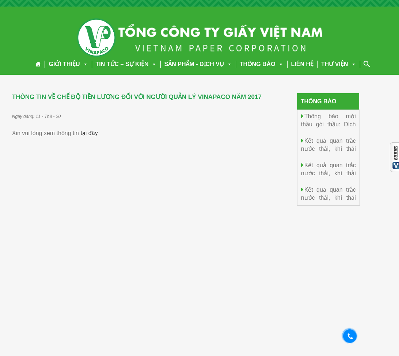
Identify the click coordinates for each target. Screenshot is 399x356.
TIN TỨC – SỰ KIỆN (126, 64)
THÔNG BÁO (262, 64)
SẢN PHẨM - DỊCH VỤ (198, 64)
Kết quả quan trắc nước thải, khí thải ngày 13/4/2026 (328, 197)
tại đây (89, 133)
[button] (84, 64)
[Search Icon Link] (366, 64)
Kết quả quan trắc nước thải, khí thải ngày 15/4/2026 (328, 148)
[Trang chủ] (38, 64)
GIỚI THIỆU (68, 64)
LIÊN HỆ (302, 64)
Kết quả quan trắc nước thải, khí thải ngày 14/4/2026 (328, 173)
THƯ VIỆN (338, 64)
